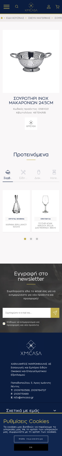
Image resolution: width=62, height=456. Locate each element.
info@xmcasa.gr (24, 397)
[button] (25, 239)
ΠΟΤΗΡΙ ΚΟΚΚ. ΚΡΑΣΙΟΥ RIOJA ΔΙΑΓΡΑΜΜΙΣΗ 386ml (45, 226)
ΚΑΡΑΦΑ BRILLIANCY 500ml (16, 226)
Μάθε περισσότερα (31, 439)
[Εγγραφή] (27, 313)
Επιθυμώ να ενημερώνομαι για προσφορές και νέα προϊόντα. (21, 323)
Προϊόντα (6, 7)
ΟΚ (31, 447)
